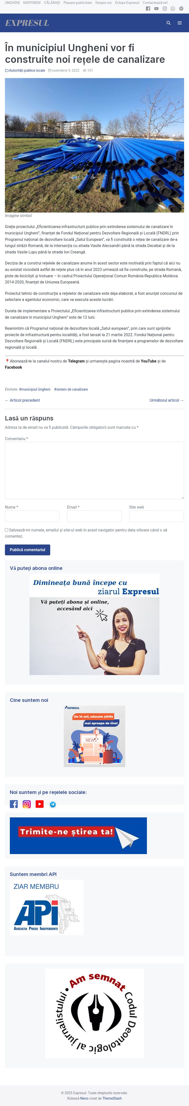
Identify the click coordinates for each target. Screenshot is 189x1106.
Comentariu (16, 438)
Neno (84, 1098)
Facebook (14, 367)
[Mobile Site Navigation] (179, 22)
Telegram (76, 361)
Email (73, 507)
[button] (169, 23)
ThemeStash (112, 1098)
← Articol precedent (22, 400)
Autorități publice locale (27, 70)
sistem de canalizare (72, 389)
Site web (136, 507)
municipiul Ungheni (35, 389)
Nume (11, 507)
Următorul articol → (167, 400)
